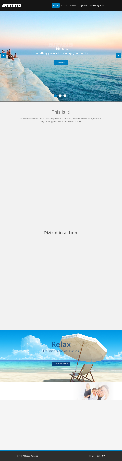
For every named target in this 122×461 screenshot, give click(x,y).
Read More (61, 62)
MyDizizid (83, 5)
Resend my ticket (97, 5)
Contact (73, 5)
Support (64, 5)
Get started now (61, 364)
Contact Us (101, 456)
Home (55, 5)
